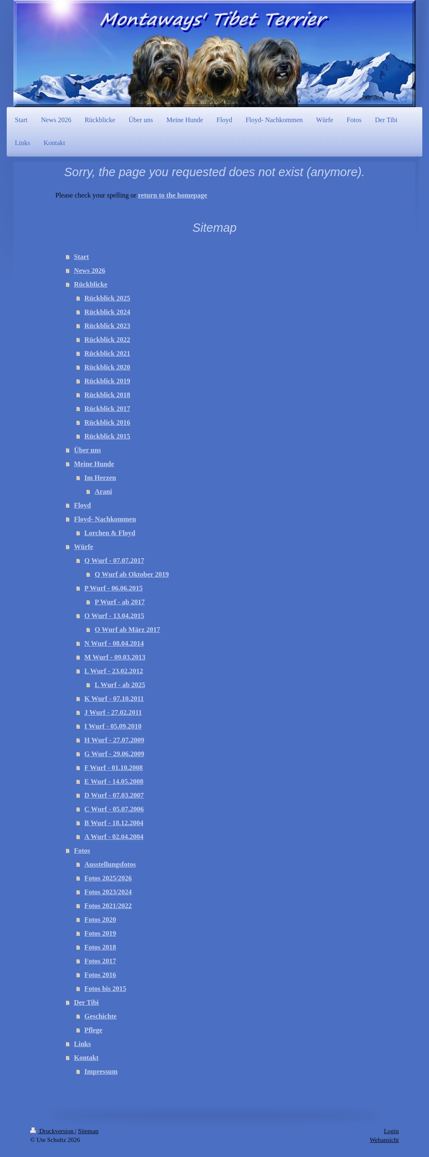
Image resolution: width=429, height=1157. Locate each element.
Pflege (93, 1030)
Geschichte (100, 1016)
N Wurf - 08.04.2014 (114, 643)
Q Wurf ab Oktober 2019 (132, 574)
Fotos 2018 (100, 947)
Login (391, 1131)
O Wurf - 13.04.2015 (114, 616)
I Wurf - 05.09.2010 (112, 726)
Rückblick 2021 (107, 353)
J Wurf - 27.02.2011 (113, 712)
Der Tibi (86, 1002)
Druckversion (52, 1131)
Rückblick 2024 (107, 312)
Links (82, 1044)
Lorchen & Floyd (109, 533)
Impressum (100, 1071)
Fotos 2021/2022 (108, 906)
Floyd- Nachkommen (105, 519)
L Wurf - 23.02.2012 (113, 671)
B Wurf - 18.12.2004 (113, 823)
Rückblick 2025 (107, 298)
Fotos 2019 (100, 933)
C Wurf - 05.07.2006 (114, 809)
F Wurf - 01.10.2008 (113, 768)
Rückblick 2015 (107, 436)
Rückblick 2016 (107, 422)
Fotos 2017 (100, 961)
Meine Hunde (94, 464)
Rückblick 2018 (107, 395)
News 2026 (90, 270)
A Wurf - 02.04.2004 (113, 837)
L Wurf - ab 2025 (120, 685)
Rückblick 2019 (107, 381)
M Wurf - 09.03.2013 (114, 657)
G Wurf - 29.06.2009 (114, 754)
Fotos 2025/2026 (108, 878)
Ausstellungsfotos (110, 864)
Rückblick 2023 (107, 326)
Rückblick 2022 (107, 340)
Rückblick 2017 (107, 409)
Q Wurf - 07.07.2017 (114, 560)
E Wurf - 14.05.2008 (113, 781)
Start (81, 257)
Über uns (87, 450)
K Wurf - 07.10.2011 (114, 699)
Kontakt (86, 1058)
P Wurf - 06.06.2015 (113, 588)
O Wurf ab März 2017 (127, 630)
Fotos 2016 (100, 975)
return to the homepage (172, 195)
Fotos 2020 (100, 920)
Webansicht (384, 1139)
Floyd (82, 505)
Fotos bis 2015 (105, 989)
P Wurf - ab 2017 (120, 602)
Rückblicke (91, 284)
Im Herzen (100, 478)
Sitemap (88, 1131)
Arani (103, 491)
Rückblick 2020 (107, 367)
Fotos (82, 850)
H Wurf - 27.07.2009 (114, 740)
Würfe (83, 547)
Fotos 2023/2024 (108, 892)
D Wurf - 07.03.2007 (114, 795)
